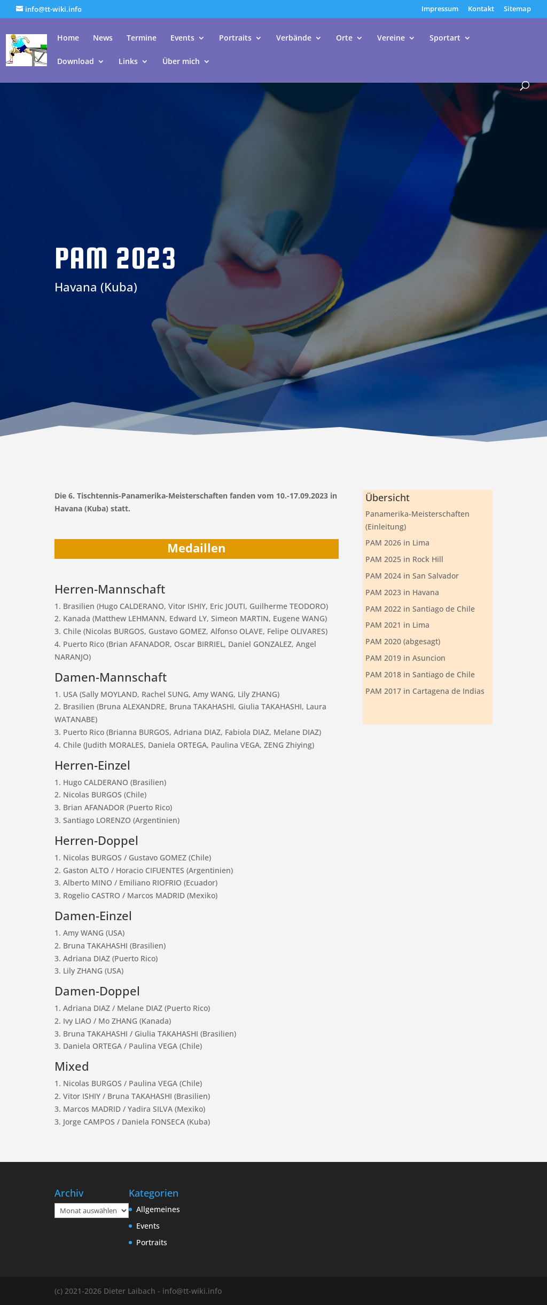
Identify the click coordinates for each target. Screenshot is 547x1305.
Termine (142, 38)
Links (128, 62)
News (103, 38)
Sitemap (517, 9)
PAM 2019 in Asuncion (405, 658)
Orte (344, 38)
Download (75, 62)
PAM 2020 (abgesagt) (402, 641)
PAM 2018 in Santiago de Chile (420, 674)
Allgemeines (158, 1209)
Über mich (181, 62)
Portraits (235, 38)
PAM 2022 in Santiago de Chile (420, 609)
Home (68, 38)
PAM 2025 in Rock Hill (404, 559)
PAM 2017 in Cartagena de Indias (425, 691)
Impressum (439, 9)
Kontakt (481, 9)
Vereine (391, 38)
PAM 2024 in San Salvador (412, 576)
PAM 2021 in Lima (397, 625)
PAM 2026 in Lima (397, 542)
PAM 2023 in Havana (402, 592)
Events (182, 38)
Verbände (293, 38)
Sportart (444, 38)
